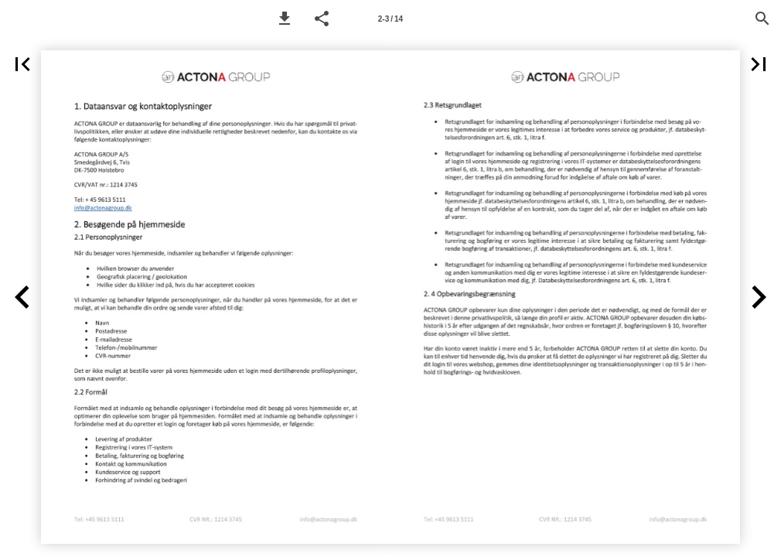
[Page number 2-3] (390, 18)
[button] (284, 18)
